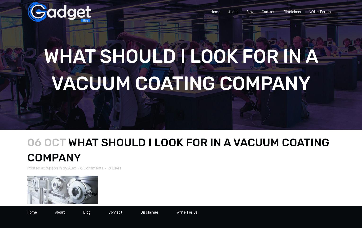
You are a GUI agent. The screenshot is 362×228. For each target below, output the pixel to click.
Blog (87, 212)
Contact (116, 212)
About (60, 212)
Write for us (187, 212)
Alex (72, 168)
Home (32, 212)
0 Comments (91, 168)
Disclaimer (149, 212)
